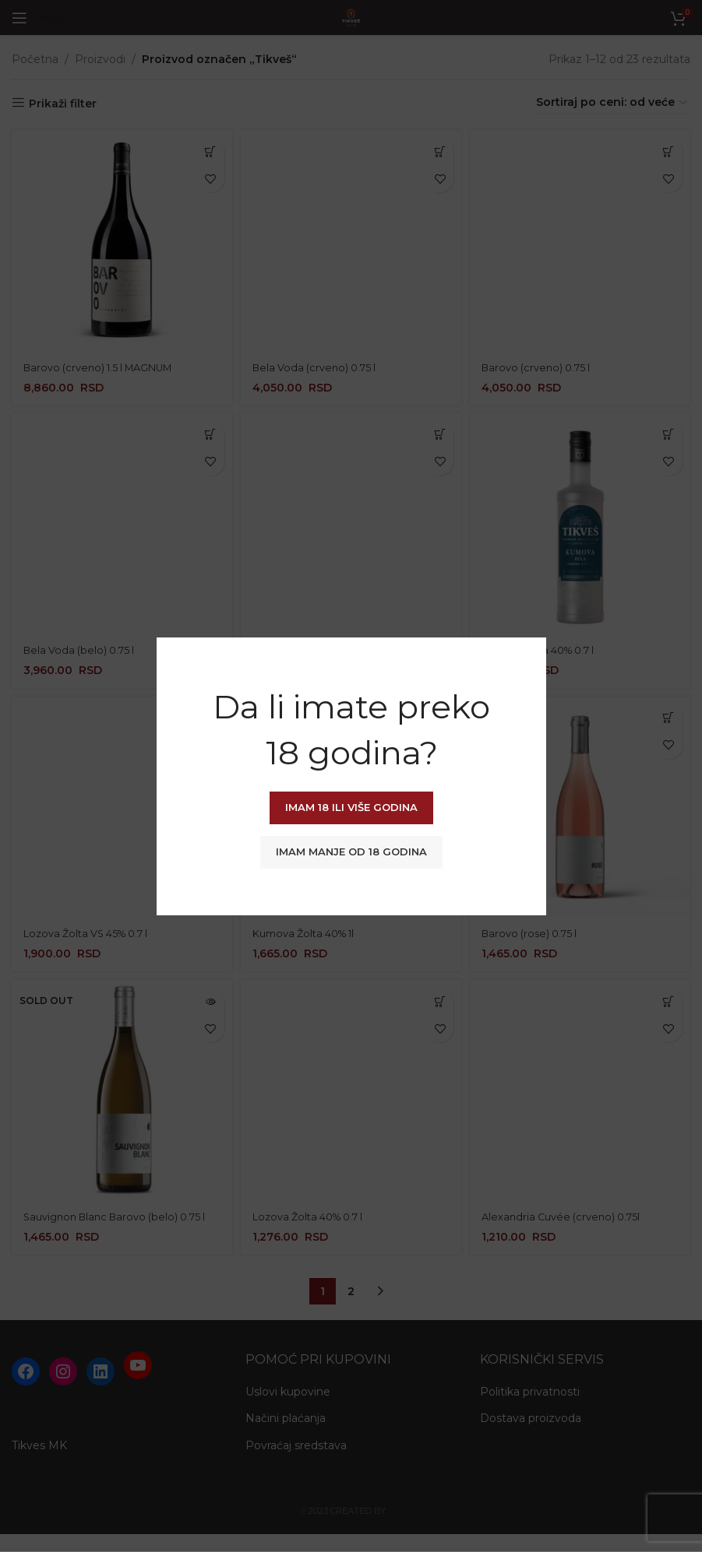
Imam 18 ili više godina (351, 807)
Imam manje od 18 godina (351, 851)
